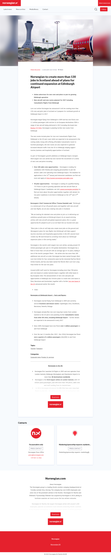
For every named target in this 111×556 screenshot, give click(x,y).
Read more (55, 397)
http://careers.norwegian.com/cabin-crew (59, 178)
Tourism (33, 349)
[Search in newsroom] (96, 9)
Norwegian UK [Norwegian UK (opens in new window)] (56, 544)
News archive (20, 9)
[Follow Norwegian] (104, 9)
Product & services (47, 357)
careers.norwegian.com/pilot (69, 189)
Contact (45, 9)
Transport (39, 349)
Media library (33, 9)
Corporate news (36, 357)
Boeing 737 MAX (36, 128)
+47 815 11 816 (36, 458)
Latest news (7, 9)
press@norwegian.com (36, 455)
